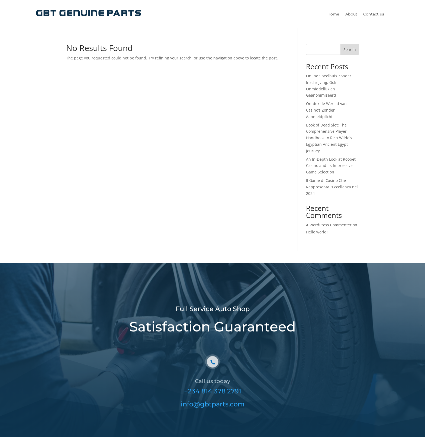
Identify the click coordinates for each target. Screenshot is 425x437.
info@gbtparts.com (212, 410)
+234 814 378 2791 (212, 397)
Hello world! (317, 232)
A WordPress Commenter (329, 224)
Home (333, 14)
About (351, 14)
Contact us (373, 14)
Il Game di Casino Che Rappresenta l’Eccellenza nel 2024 (332, 187)
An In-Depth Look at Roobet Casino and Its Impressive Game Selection (331, 166)
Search (349, 49)
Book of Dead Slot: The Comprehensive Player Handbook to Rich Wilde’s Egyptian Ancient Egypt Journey (329, 137)
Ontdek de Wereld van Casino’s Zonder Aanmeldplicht (326, 110)
